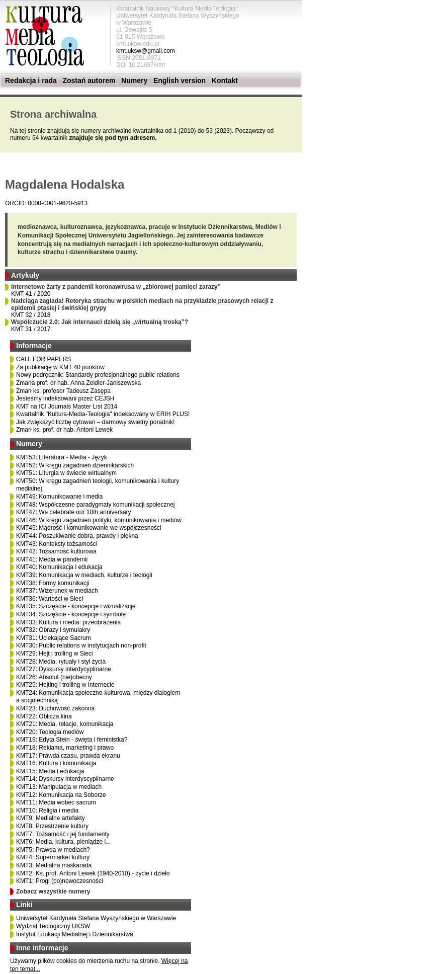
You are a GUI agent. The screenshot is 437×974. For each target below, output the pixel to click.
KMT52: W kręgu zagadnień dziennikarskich (75, 465)
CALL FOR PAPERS (43, 359)
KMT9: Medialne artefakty (50, 818)
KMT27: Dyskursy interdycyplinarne (63, 669)
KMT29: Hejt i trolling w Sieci (54, 653)
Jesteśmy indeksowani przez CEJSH (65, 398)
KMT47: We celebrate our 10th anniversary (73, 512)
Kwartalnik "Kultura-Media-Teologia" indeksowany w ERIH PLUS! (103, 414)
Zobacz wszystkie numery (53, 891)
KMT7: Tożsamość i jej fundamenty (63, 834)
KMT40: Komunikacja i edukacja (59, 567)
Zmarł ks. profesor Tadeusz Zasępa (63, 390)
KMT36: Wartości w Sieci (49, 598)
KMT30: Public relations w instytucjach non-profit (81, 645)
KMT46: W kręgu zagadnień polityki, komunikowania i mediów (99, 520)
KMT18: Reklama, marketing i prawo (65, 747)
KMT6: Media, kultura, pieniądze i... (63, 841)
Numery (134, 80)
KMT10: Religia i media (47, 810)
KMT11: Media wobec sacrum (56, 802)
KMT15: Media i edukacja (50, 771)
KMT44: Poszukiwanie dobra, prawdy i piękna (77, 535)
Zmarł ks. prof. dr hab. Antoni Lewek (64, 429)
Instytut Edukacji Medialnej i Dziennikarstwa (74, 934)
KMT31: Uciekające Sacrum (53, 637)
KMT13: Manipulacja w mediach (59, 786)
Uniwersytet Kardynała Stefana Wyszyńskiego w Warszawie (96, 918)
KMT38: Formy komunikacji (52, 583)
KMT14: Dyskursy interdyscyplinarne (65, 778)
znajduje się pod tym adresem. (112, 137)
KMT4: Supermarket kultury (53, 857)
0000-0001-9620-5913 (58, 203)
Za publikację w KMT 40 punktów (60, 367)
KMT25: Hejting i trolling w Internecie (65, 684)
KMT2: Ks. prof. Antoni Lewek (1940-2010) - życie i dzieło (92, 873)
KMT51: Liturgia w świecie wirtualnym (66, 472)
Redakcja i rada (31, 80)
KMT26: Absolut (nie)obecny (54, 677)
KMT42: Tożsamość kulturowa (56, 551)
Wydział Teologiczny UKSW (53, 926)
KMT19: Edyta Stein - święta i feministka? (71, 739)
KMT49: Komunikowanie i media (59, 496)
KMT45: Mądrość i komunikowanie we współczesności (88, 527)
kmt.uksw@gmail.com (145, 50)
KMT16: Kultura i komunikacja (56, 763)
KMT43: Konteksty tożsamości (56, 543)
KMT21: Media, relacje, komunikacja (64, 723)
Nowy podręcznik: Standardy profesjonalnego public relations (98, 374)
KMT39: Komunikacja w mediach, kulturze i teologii (84, 575)
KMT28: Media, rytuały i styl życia (61, 661)
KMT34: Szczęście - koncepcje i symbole (71, 614)
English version (179, 80)
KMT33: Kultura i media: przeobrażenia (68, 622)
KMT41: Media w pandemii (52, 559)
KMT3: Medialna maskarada (54, 865)
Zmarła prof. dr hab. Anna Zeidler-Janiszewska (78, 382)
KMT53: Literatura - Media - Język (61, 457)
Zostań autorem (88, 80)
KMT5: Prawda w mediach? (53, 849)
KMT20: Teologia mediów (50, 732)
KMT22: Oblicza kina (44, 716)
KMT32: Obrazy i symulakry (53, 629)
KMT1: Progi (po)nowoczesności (59, 880)
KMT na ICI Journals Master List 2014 (66, 406)
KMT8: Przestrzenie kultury (52, 826)
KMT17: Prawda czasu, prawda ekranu (68, 755)
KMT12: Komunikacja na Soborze (61, 794)
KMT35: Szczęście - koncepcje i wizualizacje (75, 606)
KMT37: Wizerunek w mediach (57, 590)
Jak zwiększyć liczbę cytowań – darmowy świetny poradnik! (95, 422)
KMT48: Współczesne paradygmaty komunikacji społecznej (95, 504)
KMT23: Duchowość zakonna (55, 708)
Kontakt (225, 80)
